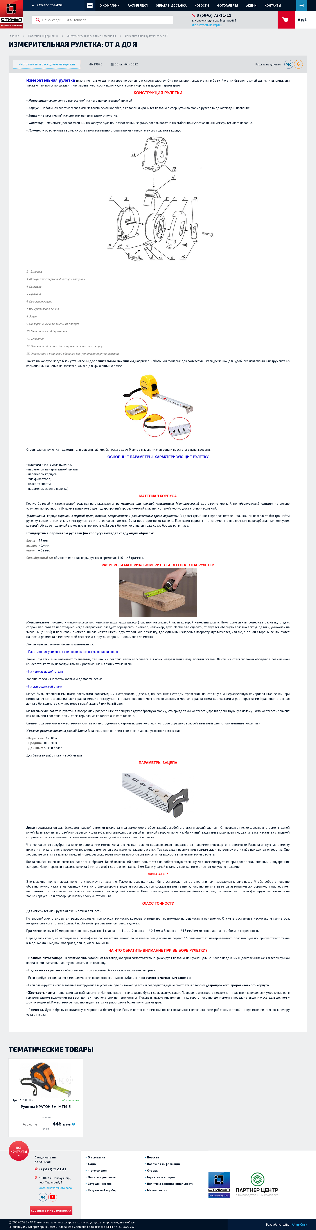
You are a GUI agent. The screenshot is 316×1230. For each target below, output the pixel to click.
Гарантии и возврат (161, 1177)
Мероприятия (157, 1190)
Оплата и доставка (171, 5)
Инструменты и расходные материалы (91, 36)
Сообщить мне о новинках (51, 1210)
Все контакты (19, 1150)
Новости (202, 5)
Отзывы (152, 1170)
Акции (251, 5)
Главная (14, 36)
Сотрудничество (99, 1184)
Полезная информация (43, 36)
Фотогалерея (227, 5)
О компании (110, 5)
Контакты (273, 5)
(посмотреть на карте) (207, 25)
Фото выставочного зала (55, 1188)
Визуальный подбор (102, 1190)
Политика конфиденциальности (170, 1184)
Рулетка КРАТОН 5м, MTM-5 (46, 1106)
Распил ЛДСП (138, 5)
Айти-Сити (299, 1224)
